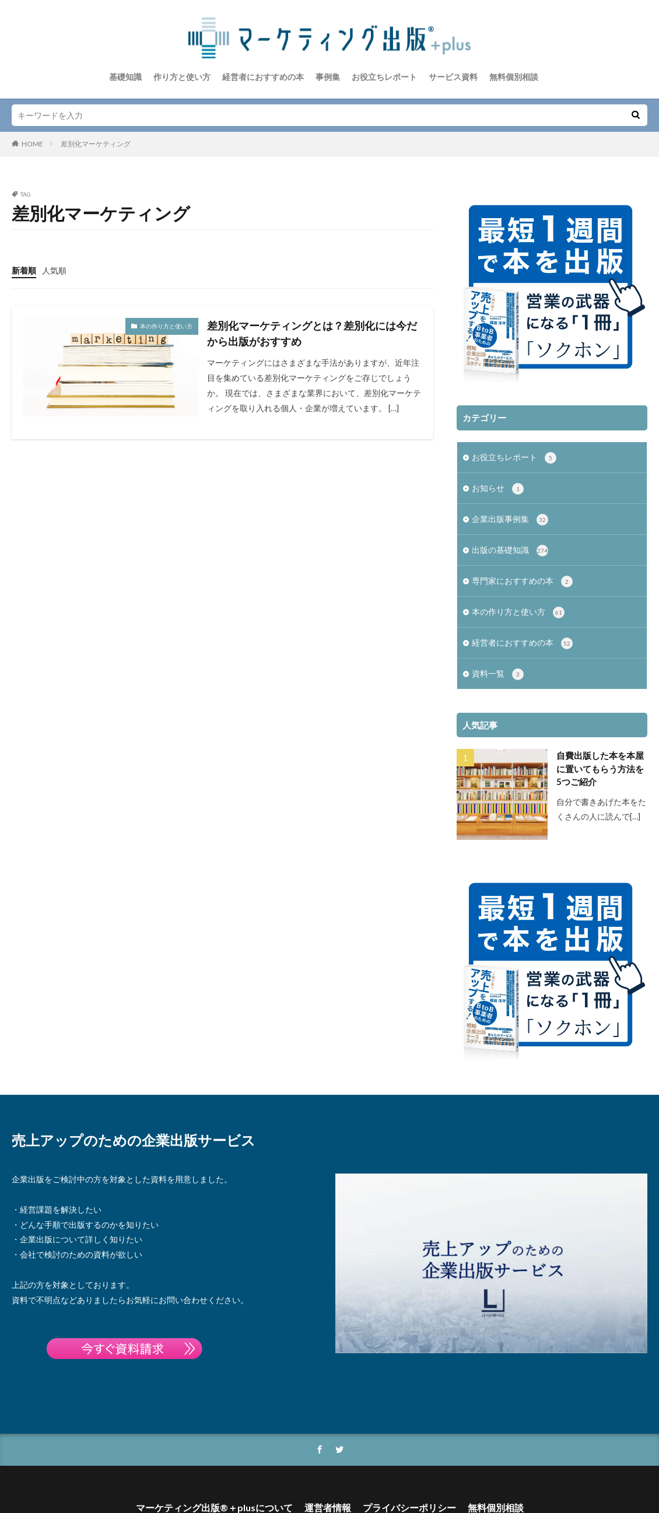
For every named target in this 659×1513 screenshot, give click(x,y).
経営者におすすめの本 (263, 77)
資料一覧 (498, 664)
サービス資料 (453, 77)
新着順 (24, 270)
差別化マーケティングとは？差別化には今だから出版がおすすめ (312, 333)
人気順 (54, 270)
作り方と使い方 (182, 77)
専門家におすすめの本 (522, 571)
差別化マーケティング (96, 143)
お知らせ (498, 479)
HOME (32, 143)
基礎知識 (125, 77)
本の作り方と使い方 (166, 326)
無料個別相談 (513, 77)
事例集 (328, 77)
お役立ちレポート (384, 77)
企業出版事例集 (510, 510)
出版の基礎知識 (510, 541)
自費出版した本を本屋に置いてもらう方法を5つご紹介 (600, 758)
